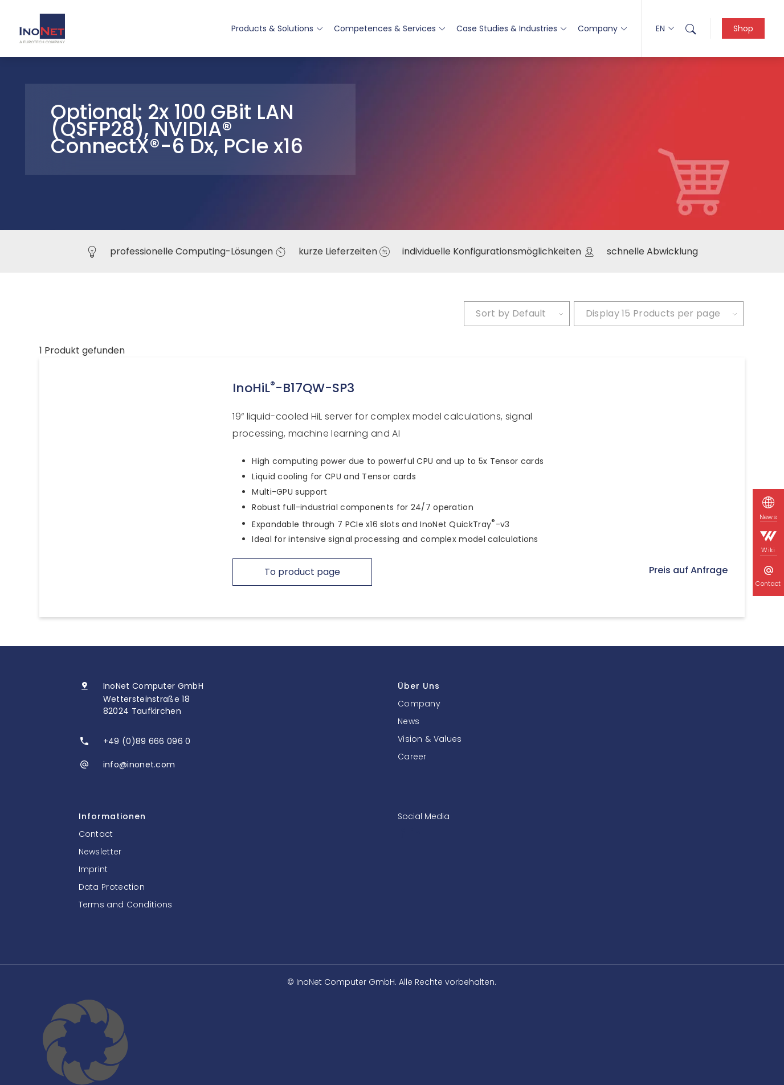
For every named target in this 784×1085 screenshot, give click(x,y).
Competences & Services (389, 28)
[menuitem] (690, 28)
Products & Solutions (276, 28)
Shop (743, 28)
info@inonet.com (139, 764)
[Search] (690, 28)
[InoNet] (42, 28)
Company (602, 28)
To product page (302, 571)
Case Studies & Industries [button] (511, 28)
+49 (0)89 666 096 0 (147, 741)
